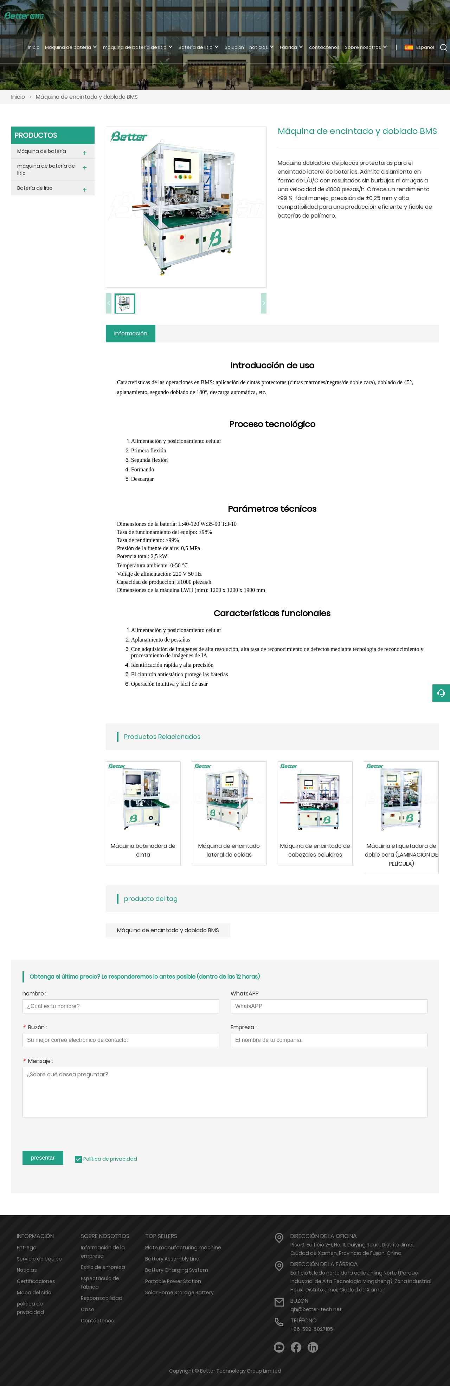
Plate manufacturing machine (183, 1247)
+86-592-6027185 (311, 1329)
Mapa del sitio (34, 1292)
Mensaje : (37, 1061)
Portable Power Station (173, 1281)
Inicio (18, 97)
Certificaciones (36, 1281)
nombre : (34, 994)
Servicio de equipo (39, 1258)
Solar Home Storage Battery (179, 1292)
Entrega (27, 1247)
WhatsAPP (245, 994)
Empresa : (244, 1028)
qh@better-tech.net (316, 1309)
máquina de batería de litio (46, 169)
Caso (87, 1309)
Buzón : (34, 1028)
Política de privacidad (110, 1158)
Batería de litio (34, 188)
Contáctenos (97, 1320)
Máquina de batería (41, 151)
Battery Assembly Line (172, 1258)
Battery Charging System (176, 1270)
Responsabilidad (101, 1298)
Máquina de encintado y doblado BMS (87, 97)
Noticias (27, 1270)
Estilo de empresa (103, 1267)
